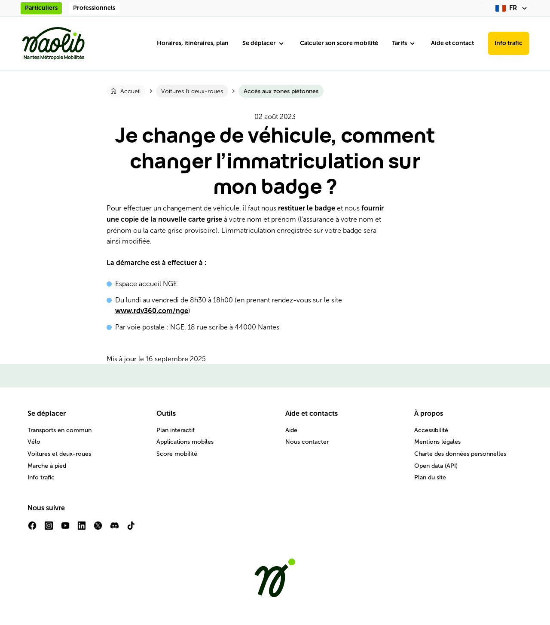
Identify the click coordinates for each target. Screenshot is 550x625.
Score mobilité (176, 453)
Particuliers (41, 8)
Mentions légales (437, 441)
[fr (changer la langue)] (512, 8)
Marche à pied (47, 466)
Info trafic (508, 43)
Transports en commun (60, 430)
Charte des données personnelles (460, 453)
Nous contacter (307, 441)
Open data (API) (436, 466)
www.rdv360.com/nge (151, 311)
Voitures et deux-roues (59, 453)
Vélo (34, 441)
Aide (291, 430)
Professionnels (94, 8)
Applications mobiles (185, 441)
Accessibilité (431, 430)
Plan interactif (175, 430)
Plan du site (430, 477)
